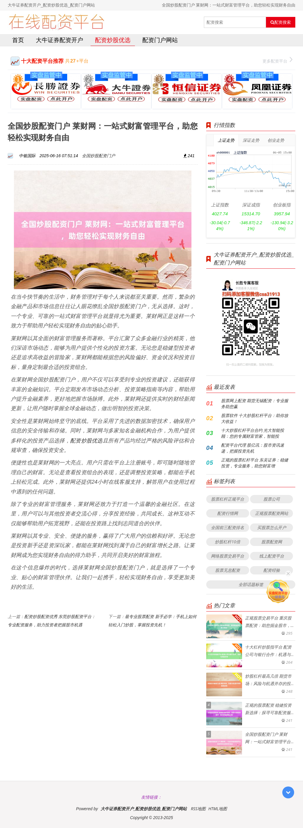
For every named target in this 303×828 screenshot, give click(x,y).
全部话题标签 (250, 584)
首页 (18, 40)
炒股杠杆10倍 (227, 541)
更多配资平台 (277, 60)
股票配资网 (271, 541)
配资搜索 (280, 22)
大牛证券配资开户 (59, 40)
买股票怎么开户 (271, 527)
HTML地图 (217, 808)
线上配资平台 (271, 556)
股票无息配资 (227, 570)
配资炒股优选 (112, 40)
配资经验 (271, 570)
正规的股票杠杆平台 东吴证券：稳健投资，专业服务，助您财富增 (255, 463)
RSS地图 (198, 808)
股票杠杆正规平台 (227, 499)
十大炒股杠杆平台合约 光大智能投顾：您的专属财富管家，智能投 (252, 433)
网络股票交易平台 (227, 556)
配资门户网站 (160, 40)
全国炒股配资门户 (98, 155)
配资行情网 (227, 513)
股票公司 (271, 499)
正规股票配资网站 (271, 513)
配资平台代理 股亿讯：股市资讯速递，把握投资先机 (252, 448)
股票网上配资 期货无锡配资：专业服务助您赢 (255, 403)
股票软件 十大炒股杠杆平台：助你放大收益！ (255, 418)
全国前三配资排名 (227, 527)
